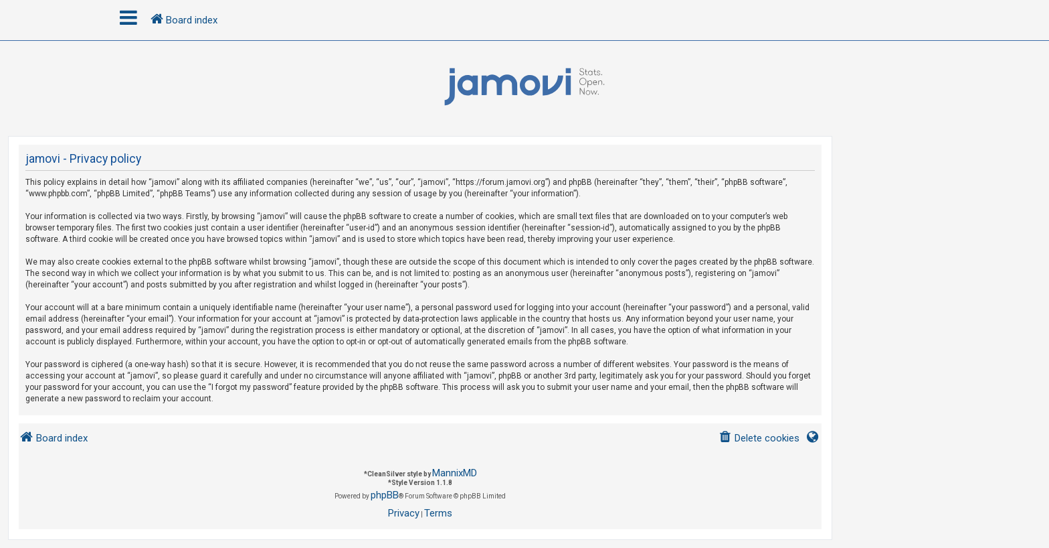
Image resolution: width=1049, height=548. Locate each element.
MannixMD (454, 473)
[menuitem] (759, 438)
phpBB (385, 495)
